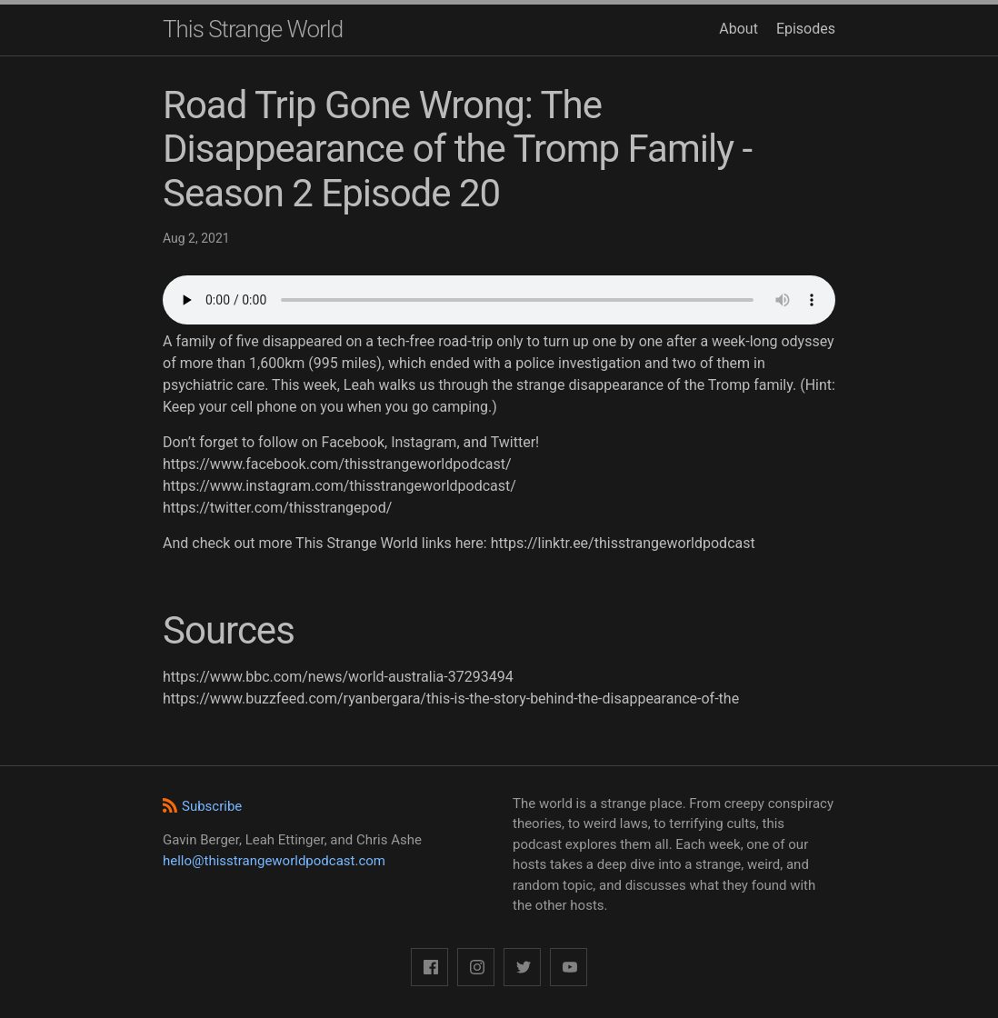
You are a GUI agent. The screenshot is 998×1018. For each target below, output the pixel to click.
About (738, 28)
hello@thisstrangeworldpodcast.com (274, 861)
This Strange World (253, 29)
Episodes (805, 28)
